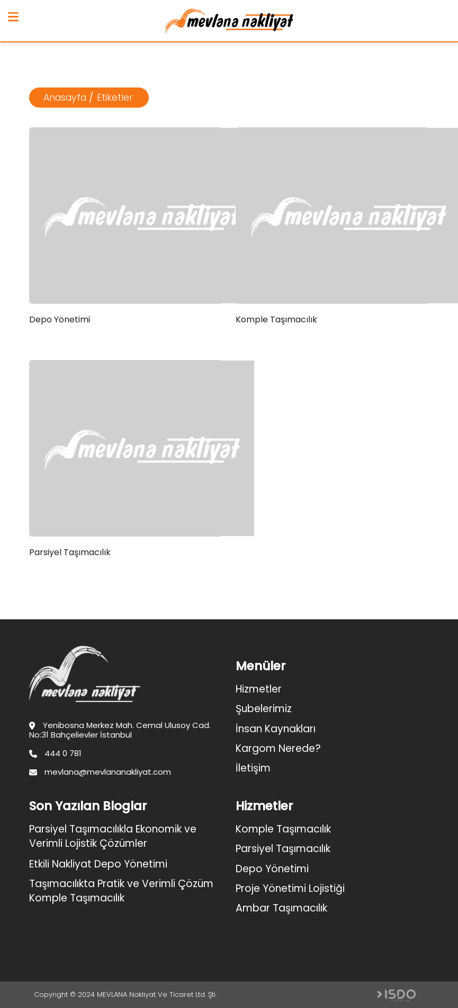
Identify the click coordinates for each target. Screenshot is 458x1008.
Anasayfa (64, 97)
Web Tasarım (396, 995)
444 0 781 (55, 753)
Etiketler (115, 97)
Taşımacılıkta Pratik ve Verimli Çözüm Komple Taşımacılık (121, 890)
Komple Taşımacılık (283, 829)
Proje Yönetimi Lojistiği (290, 888)
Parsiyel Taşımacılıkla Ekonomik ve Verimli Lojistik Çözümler (112, 836)
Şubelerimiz (264, 709)
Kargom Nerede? (278, 748)
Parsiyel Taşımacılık (283, 849)
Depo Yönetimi (272, 869)
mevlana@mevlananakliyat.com (100, 772)
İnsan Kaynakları (276, 729)
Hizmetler (259, 689)
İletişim (253, 768)
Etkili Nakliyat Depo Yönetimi (98, 864)
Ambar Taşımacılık (281, 908)
